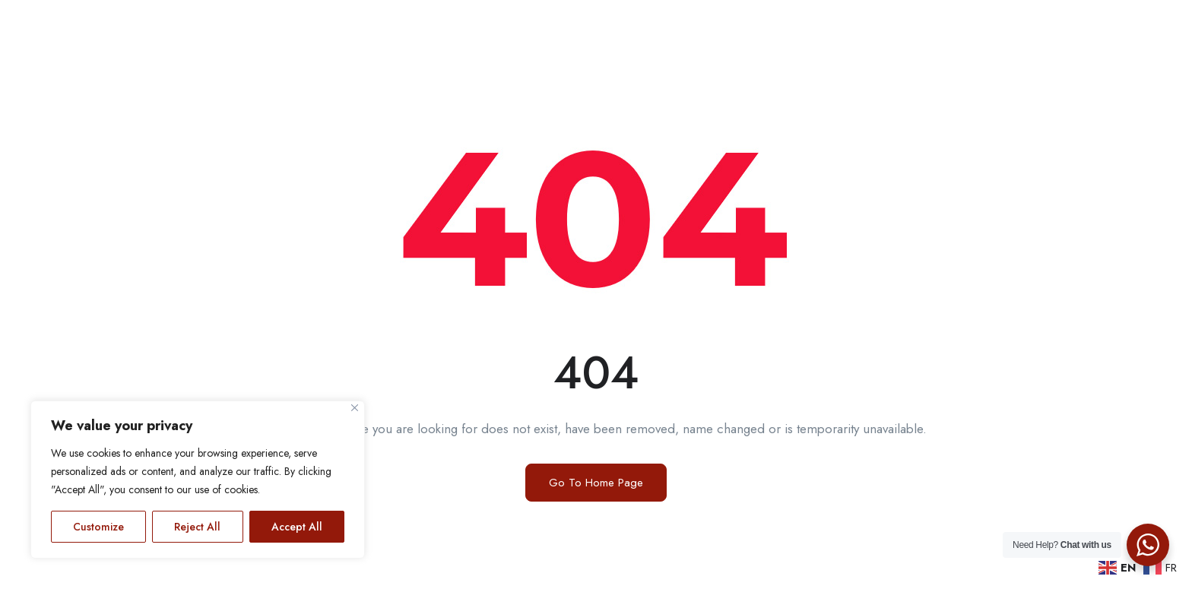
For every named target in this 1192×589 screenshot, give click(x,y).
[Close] (354, 407)
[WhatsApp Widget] (1148, 545)
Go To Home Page (596, 482)
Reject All (197, 526)
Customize (98, 526)
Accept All (296, 526)
